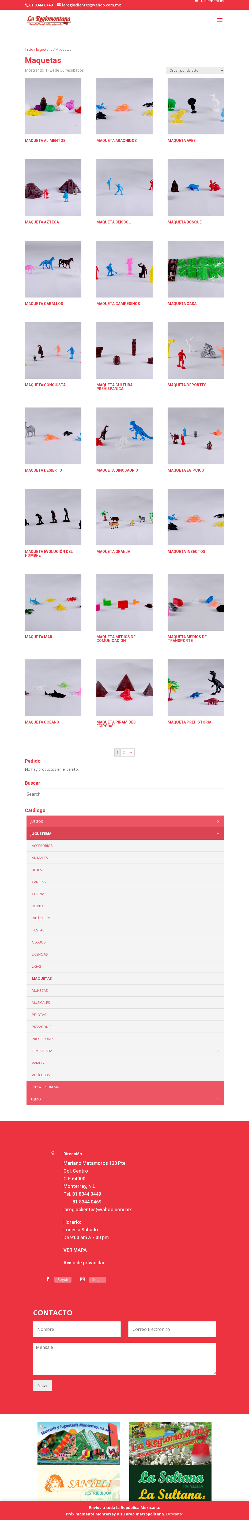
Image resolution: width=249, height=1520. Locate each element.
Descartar (174, 1514)
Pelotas (39, 1014)
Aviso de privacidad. (85, 1262)
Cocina (38, 893)
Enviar (42, 1385)
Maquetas (42, 978)
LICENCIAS (40, 954)
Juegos (126, 821)
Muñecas (40, 990)
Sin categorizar (45, 1087)
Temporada (126, 1051)
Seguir (63, 1279)
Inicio (29, 49)
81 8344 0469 (87, 1202)
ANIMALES (40, 857)
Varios (38, 1062)
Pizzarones (42, 1026)
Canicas (39, 881)
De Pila (38, 906)
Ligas (36, 966)
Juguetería (44, 49)
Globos (39, 942)
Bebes (37, 869)
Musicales (41, 1002)
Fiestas (38, 930)
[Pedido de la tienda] (195, 70)
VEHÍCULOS (41, 1075)
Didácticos (41, 918)
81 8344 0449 (86, 1194)
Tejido (126, 1099)
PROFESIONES (43, 1038)
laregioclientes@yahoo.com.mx (97, 1209)
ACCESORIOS (42, 845)
